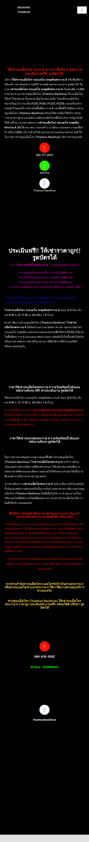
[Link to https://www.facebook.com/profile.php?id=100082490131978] (44, 183)
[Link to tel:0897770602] (44, 147)
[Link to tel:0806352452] (44, 646)
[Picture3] (24, 832)
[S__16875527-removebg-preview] (69, 833)
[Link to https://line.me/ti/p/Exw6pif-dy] (44, 165)
